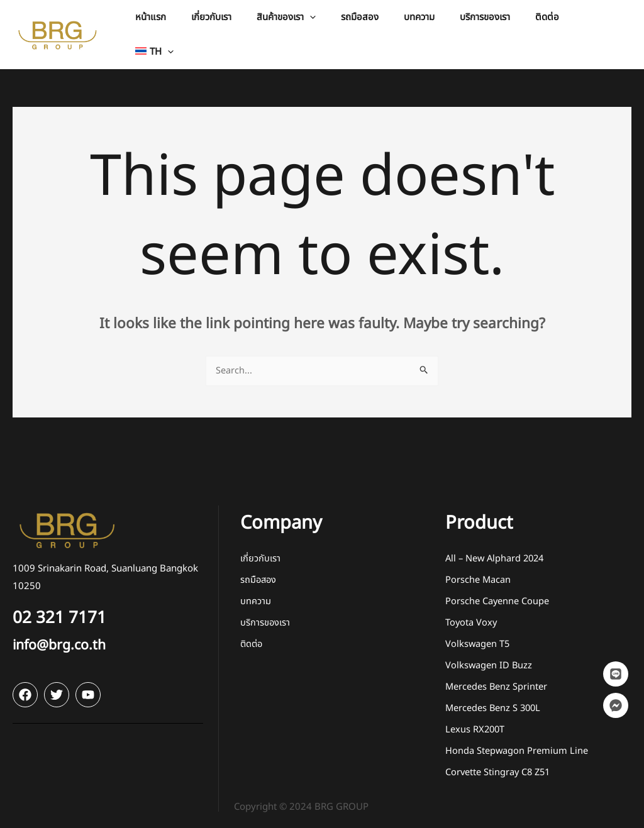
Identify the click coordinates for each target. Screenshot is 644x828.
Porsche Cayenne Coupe (497, 591)
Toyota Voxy (471, 612)
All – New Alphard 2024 (496, 548)
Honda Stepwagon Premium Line (517, 741)
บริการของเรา (265, 612)
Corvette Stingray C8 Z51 (499, 762)
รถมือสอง (259, 570)
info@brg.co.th (66, 635)
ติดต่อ (252, 634)
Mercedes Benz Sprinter (496, 677)
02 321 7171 (66, 607)
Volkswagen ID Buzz (489, 655)
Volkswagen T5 (478, 634)
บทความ (255, 591)
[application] (341, 29)
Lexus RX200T (475, 719)
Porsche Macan (478, 570)
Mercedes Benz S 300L (494, 698)
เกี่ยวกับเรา (260, 548)
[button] (318, 29)
